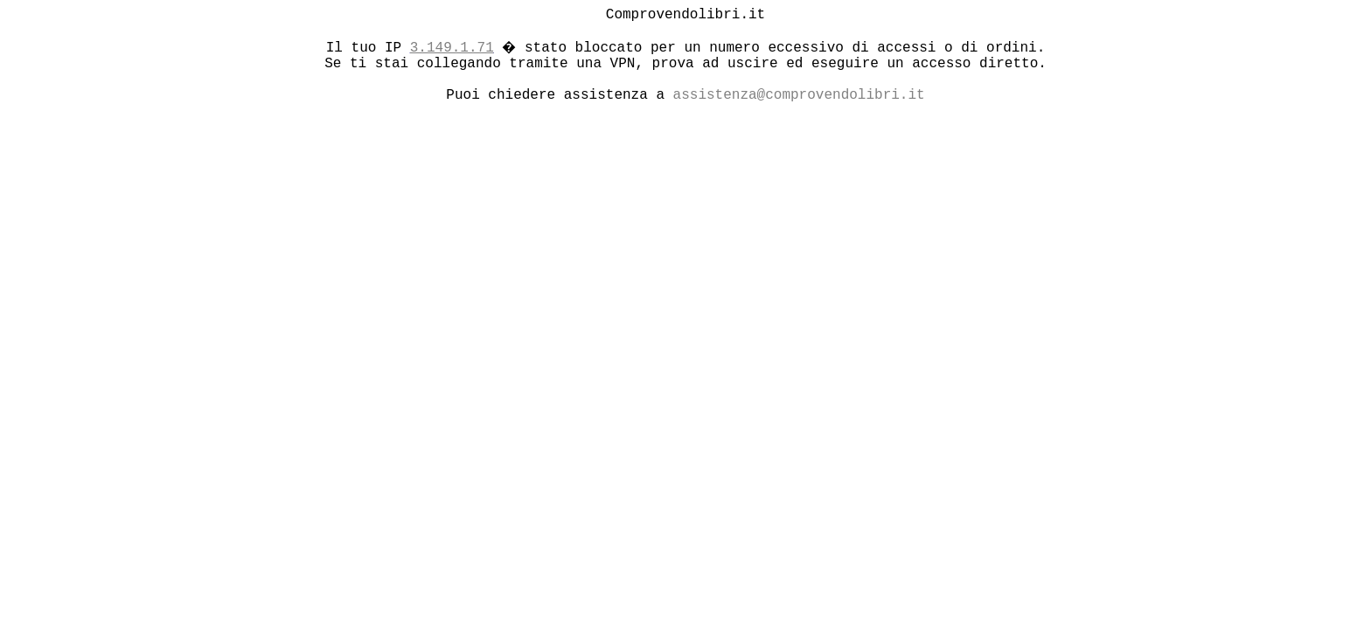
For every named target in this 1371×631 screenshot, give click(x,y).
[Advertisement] (534, 243)
